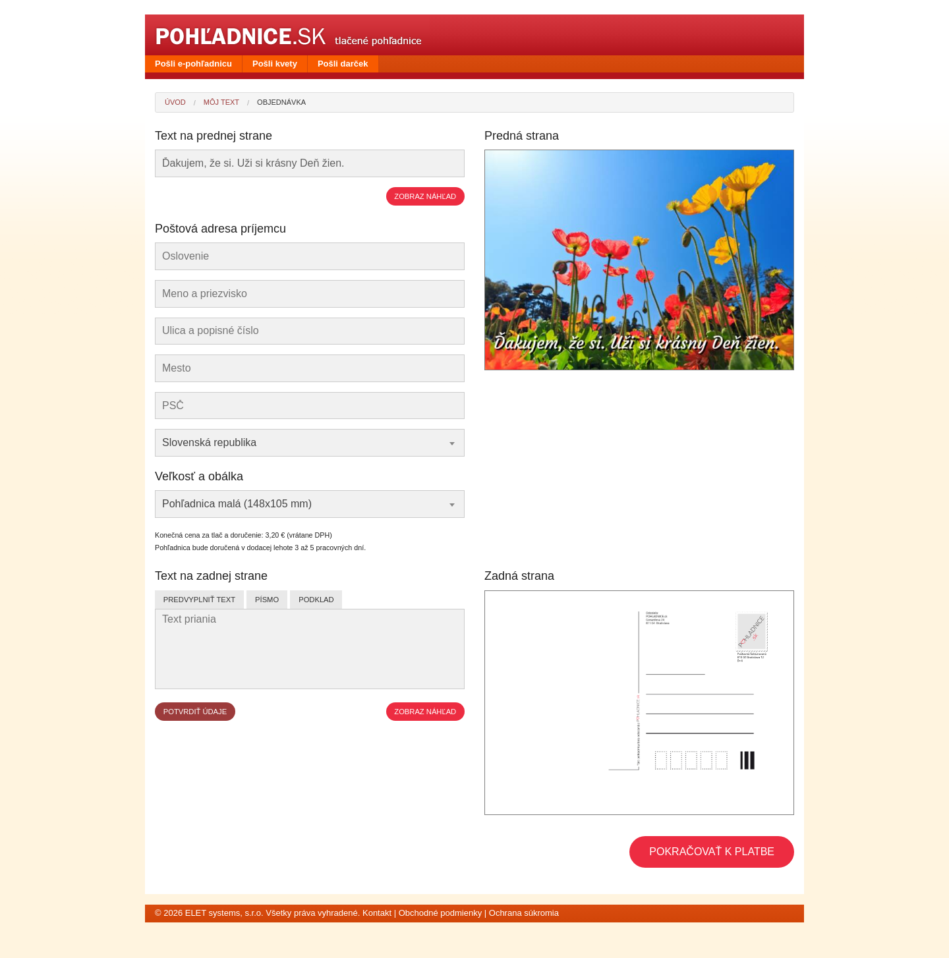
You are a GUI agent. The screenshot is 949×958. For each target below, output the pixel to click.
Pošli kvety (274, 64)
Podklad (316, 600)
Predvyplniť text (199, 600)
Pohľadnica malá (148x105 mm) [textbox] (237, 503)
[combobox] (309, 443)
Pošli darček (343, 64)
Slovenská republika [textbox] (209, 442)
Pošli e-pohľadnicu (193, 64)
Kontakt (376, 913)
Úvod (175, 102)
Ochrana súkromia (524, 913)
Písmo (267, 600)
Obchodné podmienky (440, 913)
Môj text (221, 102)
